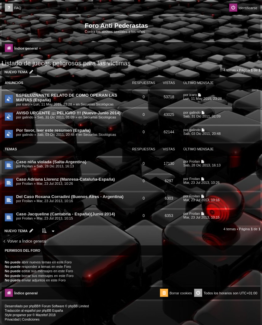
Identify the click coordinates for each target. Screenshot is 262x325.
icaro (26, 104)
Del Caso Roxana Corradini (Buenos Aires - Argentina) (70, 196)
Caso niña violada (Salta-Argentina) (51, 161)
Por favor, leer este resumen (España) (53, 130)
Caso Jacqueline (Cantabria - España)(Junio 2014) (65, 214)
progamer (19, 315)
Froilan (27, 166)
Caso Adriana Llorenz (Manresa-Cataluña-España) (65, 179)
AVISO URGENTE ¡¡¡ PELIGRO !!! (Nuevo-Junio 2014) (68, 113)
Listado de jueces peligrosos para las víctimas (66, 63)
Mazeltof (42, 315)
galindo (27, 117)
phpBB (34, 306)
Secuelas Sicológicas (97, 104)
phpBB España (52, 310)
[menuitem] (13, 8)
